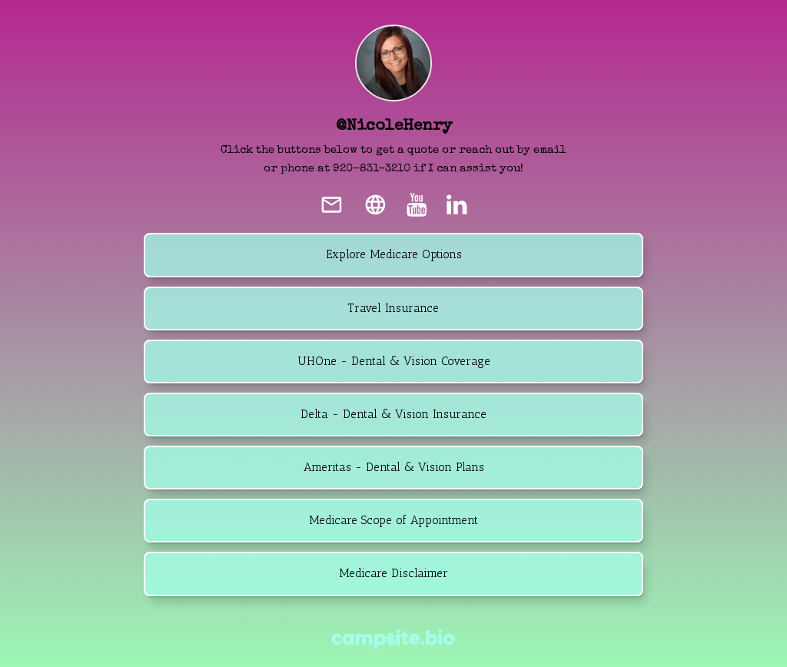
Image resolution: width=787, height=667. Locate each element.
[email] (332, 204)
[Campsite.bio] (393, 639)
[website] (375, 204)
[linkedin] (456, 204)
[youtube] (416, 204)
